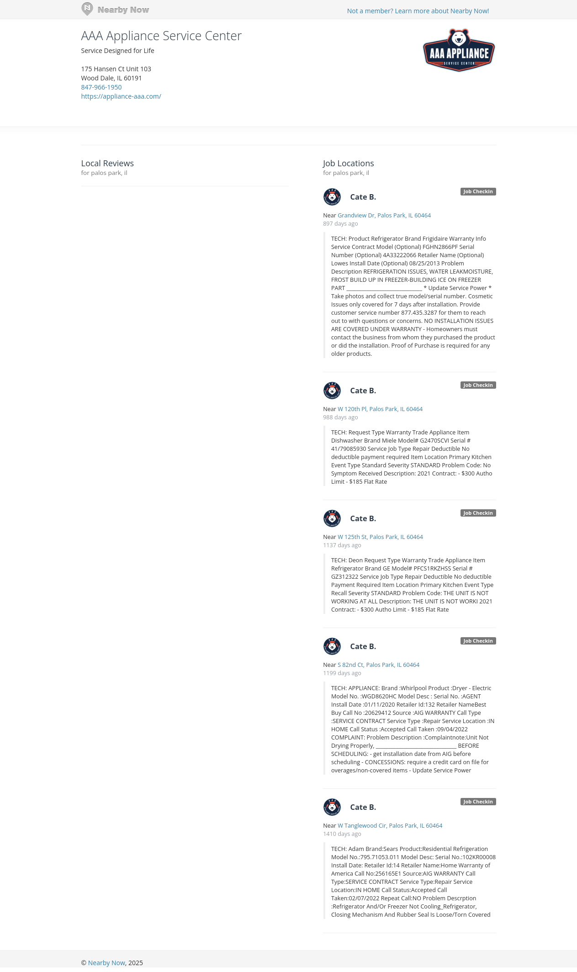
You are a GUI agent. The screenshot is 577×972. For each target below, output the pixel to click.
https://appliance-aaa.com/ (121, 96)
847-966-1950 (101, 87)
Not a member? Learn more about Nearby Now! (418, 10)
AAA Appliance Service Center (161, 35)
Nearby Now (106, 962)
